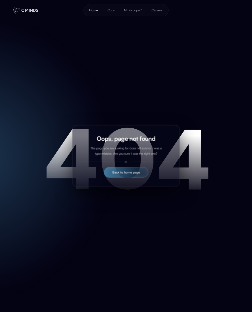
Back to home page (126, 172)
